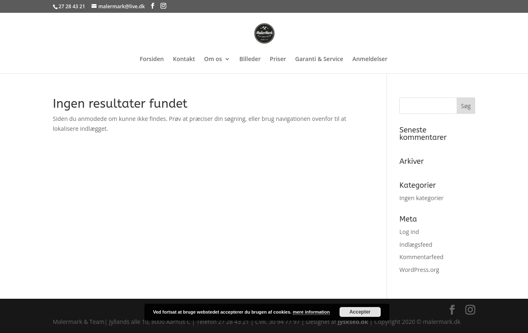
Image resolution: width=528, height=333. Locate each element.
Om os (213, 59)
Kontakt (184, 59)
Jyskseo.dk (353, 322)
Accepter (359, 312)
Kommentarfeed (421, 257)
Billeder (250, 59)
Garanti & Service (319, 59)
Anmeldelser (369, 59)
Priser (278, 59)
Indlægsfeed (415, 244)
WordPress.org (419, 270)
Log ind (409, 232)
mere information (311, 311)
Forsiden (152, 59)
